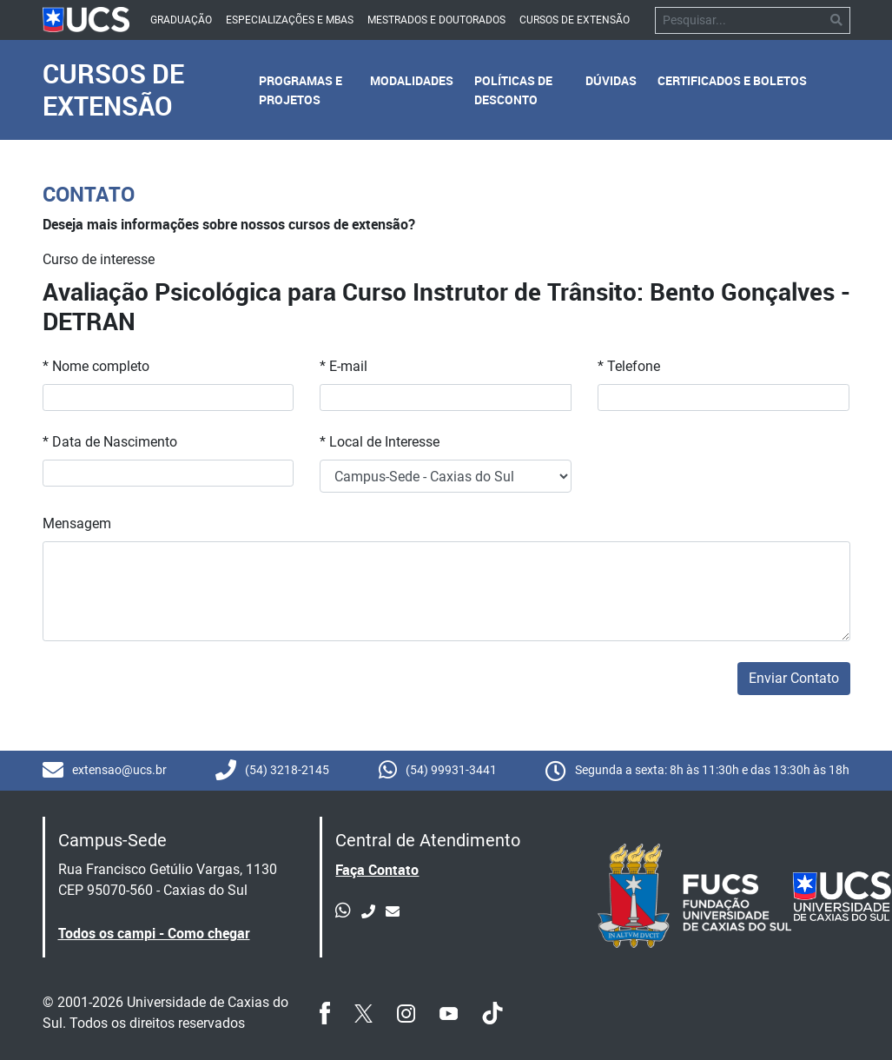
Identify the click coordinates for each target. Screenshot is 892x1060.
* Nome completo (96, 366)
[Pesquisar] (739, 20)
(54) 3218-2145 (272, 770)
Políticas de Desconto (513, 90)
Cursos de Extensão (574, 20)
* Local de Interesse (379, 442)
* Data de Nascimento (110, 442)
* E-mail (343, 366)
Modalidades (411, 80)
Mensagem (77, 523)
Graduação (181, 20)
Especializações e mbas (289, 20)
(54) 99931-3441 (438, 770)
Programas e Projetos (300, 90)
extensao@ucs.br (105, 770)
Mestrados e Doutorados (436, 20)
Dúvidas (611, 80)
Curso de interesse (99, 259)
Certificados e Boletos (732, 80)
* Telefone (629, 366)
